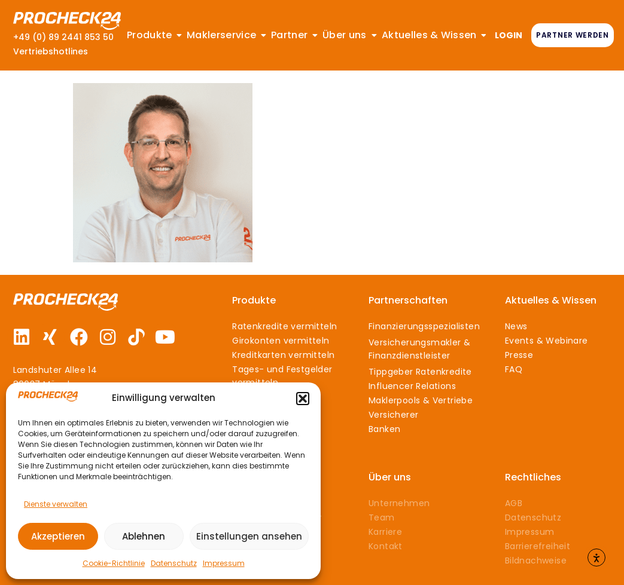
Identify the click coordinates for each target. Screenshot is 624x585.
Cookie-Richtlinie (114, 563)
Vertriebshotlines (50, 51)
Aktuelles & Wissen (550, 300)
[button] (303, 399)
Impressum (224, 563)
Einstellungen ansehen (249, 536)
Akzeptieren (58, 536)
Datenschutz (174, 563)
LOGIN (508, 35)
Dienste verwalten (55, 504)
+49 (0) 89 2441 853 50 (63, 37)
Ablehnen (143, 536)
